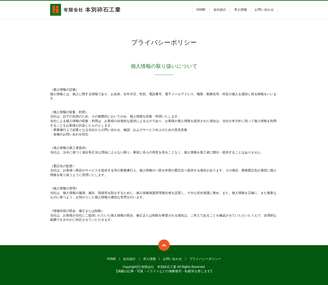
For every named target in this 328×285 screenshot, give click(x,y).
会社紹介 (219, 10)
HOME (201, 10)
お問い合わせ (264, 10)
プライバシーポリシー (205, 259)
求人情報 (240, 10)
